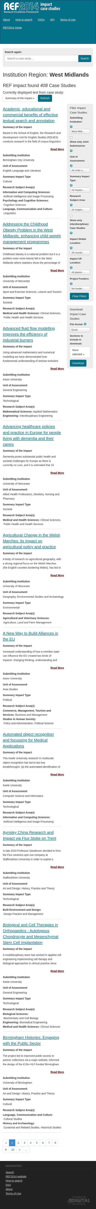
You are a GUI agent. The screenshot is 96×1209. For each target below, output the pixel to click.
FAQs (41, 19)
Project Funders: (79, 278)
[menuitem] (6, 20)
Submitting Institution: (76, 119)
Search (10, 1172)
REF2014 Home (12, 27)
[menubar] (48, 24)
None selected (78, 352)
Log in (89, 38)
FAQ (8, 1184)
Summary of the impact (20, 98)
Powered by (79, 1197)
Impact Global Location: (78, 241)
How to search (24, 19)
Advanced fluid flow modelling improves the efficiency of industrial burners (29, 334)
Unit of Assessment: (77, 158)
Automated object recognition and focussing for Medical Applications (28, 740)
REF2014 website (16, 1176)
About (6, 19)
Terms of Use (68, 19)
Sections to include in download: (76, 339)
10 (12, 1149)
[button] (71, 126)
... (26, 1149)
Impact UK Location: (76, 260)
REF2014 (31, 7)
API (52, 19)
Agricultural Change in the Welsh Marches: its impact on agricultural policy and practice (31, 541)
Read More (57, 149)
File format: (76, 324)
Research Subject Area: (77, 198)
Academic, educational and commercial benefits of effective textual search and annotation (30, 115)
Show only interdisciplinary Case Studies (79, 224)
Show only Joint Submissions (79, 143)
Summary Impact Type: (80, 178)
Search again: (13, 52)
